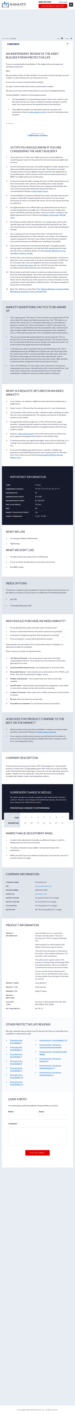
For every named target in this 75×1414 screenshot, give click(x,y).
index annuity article (37, 112)
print (60, 38)
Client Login (63, 2)
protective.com (41, 894)
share (68, 38)
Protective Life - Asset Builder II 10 (53, 1040)
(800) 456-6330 (41, 890)
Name (11, 1111)
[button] (71, 5)
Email (42, 1111)
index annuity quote (40, 191)
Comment (13, 1123)
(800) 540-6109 (45, 2)
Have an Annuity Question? (53, 6)
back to (9, 38)
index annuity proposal (47, 732)
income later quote (26, 265)
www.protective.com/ (43, 886)
